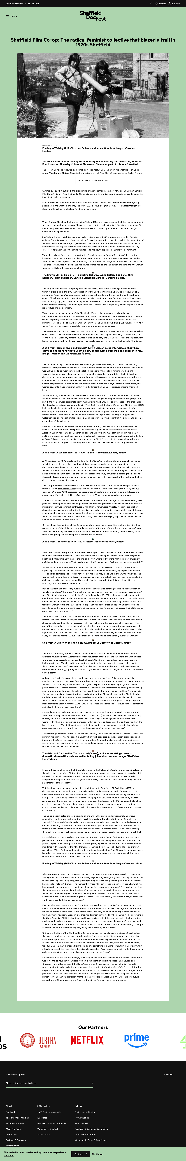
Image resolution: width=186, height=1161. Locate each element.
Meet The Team (13, 1129)
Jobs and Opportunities (17, 1117)
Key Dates (42, 1117)
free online (104, 853)
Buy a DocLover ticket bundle (51, 1123)
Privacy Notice (82, 1117)
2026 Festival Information (49, 1112)
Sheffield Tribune (67, 205)
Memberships (12, 1145)
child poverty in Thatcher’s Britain (102, 819)
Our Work (10, 1112)
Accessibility (43, 1134)
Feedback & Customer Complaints (91, 1129)
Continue (78, 1154)
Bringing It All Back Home (113, 788)
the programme (79, 190)
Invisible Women (78, 960)
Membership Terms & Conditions (90, 1140)
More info (9, 1155)
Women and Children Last (125, 405)
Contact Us (11, 1134)
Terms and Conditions (85, 1134)
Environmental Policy (85, 1112)
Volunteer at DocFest (47, 1129)
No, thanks (97, 1154)
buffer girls (59, 822)
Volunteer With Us (15, 1123)
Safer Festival (81, 1123)
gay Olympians (127, 819)
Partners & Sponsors (16, 1140)
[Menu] (11, 16)
